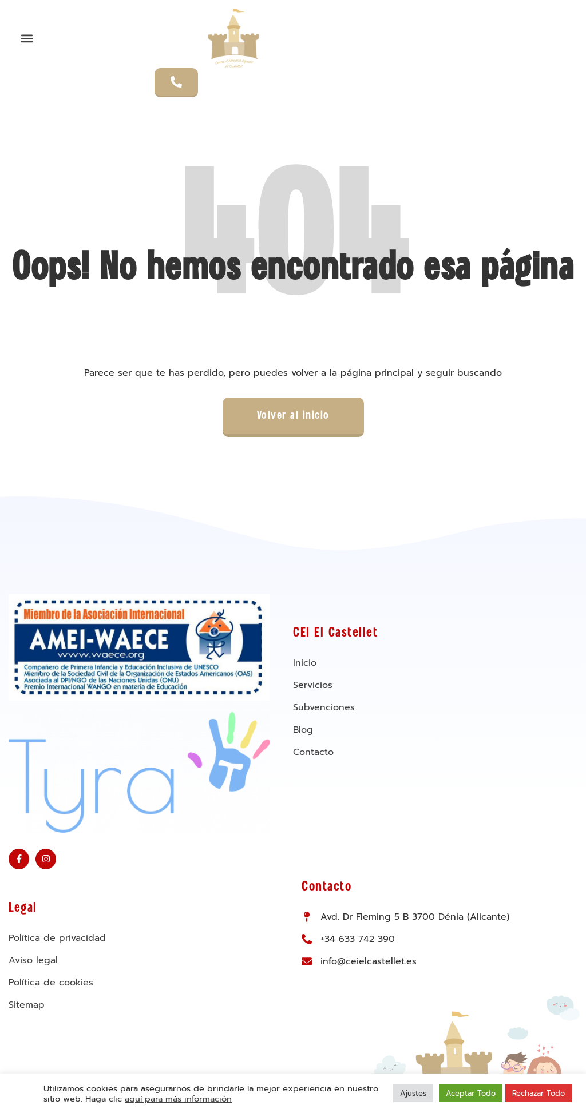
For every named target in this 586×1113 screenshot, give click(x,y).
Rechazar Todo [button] (538, 1093)
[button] (26, 38)
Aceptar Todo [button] (471, 1093)
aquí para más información (178, 1098)
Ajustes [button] (413, 1093)
